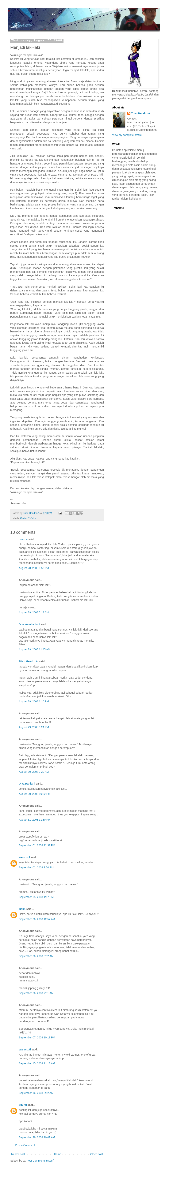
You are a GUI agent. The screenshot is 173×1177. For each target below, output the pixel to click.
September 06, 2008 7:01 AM (36, 993)
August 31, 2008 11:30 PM (34, 819)
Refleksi (32, 518)
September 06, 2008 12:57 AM (37, 919)
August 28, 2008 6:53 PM (34, 568)
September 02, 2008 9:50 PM (36, 867)
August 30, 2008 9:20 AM (34, 771)
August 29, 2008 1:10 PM (34, 701)
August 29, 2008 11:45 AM (34, 649)
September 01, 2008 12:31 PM (37, 845)
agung (23, 1104)
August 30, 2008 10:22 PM (34, 793)
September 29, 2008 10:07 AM (37, 1137)
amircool (24, 857)
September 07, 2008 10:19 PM (37, 1037)
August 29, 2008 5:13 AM (34, 612)
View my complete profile (127, 134)
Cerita (23, 518)
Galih (22, 909)
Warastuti (25, 1049)
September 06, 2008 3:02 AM (36, 956)
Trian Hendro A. (29, 661)
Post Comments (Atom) (40, 1160)
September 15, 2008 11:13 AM (37, 1063)
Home (57, 1154)
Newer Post (18, 1154)
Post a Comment (25, 1145)
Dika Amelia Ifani (30, 624)
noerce (23, 539)
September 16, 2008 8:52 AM (36, 1092)
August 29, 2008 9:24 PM (34, 727)
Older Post (96, 1154)
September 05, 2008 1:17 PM (36, 897)
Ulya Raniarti (27, 783)
